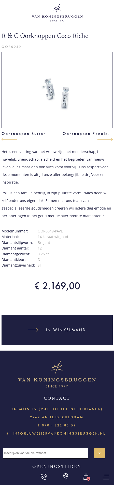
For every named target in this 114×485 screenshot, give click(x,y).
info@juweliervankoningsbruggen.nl (59, 433)
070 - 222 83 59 (59, 425)
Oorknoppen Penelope (88, 133)
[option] (57, 90)
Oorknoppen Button (24, 133)
